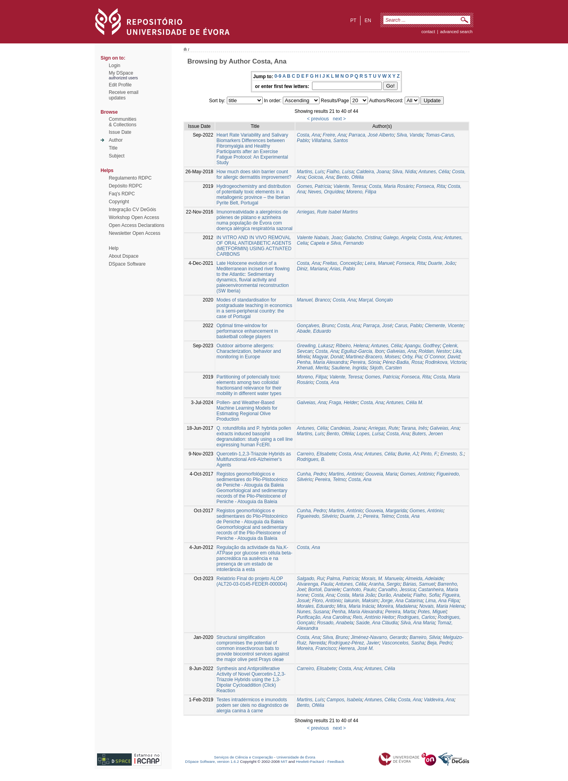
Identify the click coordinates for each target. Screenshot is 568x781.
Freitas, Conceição (342, 263)
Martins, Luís (310, 171)
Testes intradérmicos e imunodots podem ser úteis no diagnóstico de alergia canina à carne (253, 705)
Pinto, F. (429, 454)
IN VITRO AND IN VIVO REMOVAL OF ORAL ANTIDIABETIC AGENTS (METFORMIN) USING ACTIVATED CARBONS (254, 246)
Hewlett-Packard (310, 761)
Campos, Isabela (344, 699)
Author (116, 140)
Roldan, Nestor (434, 351)
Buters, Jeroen (427, 433)
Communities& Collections (122, 121)
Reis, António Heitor (373, 617)
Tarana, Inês (414, 428)
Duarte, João (441, 263)
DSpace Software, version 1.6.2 (212, 761)
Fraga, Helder (343, 402)
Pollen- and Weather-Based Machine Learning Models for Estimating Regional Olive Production (247, 411)
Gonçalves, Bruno (315, 325)
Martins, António (345, 474)
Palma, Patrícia (343, 578)
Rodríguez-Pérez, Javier (353, 643)
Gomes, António (417, 474)
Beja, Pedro (439, 643)
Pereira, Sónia (365, 362)
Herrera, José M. (356, 648)
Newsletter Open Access (135, 233)
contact (428, 31)
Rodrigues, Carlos (416, 617)
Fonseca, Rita (430, 186)
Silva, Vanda (409, 135)
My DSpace (121, 73)
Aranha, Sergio (384, 584)
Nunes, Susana (313, 611)
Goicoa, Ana (321, 177)
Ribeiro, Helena (352, 345)
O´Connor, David (442, 357)
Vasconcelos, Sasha (403, 643)
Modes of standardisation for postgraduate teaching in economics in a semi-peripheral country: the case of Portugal (254, 308)
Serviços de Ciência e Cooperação (243, 757)
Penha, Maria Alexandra (322, 362)
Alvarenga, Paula (315, 584)
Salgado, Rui (310, 578)
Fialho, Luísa (340, 171)
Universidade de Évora (296, 757)
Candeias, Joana (348, 428)
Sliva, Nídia (404, 171)
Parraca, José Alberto (371, 135)
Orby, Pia (412, 357)
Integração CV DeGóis (132, 209)
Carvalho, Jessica (397, 589)
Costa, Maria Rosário (391, 186)
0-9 (278, 76)
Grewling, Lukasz (315, 345)
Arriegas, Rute (383, 428)
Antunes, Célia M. (405, 402)
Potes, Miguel (432, 611)
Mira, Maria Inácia (355, 606)
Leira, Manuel (379, 263)
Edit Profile (120, 85)
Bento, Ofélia (350, 177)
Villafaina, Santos (330, 140)
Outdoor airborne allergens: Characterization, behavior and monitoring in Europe (249, 351)
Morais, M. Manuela (382, 578)
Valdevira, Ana (439, 699)
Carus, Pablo (408, 325)
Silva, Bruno (335, 637)
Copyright (119, 201)
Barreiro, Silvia (424, 637)
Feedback (335, 761)
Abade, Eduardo (314, 331)
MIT (284, 761)
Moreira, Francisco (316, 648)
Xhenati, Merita (313, 368)
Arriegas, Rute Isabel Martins (327, 212)
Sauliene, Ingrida (349, 368)
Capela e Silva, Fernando (337, 243)
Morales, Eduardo (315, 606)
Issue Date (120, 132)
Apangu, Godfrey (422, 345)
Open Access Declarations (136, 225)
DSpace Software (127, 264)
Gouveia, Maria (381, 474)
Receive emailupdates (123, 95)
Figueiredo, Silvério (317, 516)
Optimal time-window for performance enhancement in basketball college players (247, 331)
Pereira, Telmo (330, 479)
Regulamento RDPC (130, 178)
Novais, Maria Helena (442, 606)
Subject (117, 156)
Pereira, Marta (400, 611)
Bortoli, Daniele (324, 589)
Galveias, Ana (401, 351)
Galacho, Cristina (362, 237)
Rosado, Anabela (335, 623)
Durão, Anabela (394, 595)
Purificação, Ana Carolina (323, 617)
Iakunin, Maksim (361, 600)
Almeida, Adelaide (424, 578)
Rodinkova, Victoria (445, 362)
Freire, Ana (334, 135)
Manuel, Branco (313, 300)
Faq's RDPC (122, 194)
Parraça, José (377, 325)
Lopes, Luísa (370, 433)
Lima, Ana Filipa (442, 600)
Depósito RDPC (125, 186)
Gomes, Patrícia (314, 186)
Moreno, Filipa (361, 192)
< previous (318, 119)
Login (114, 65)
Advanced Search (456, 31)
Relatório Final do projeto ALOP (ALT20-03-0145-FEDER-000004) (252, 581)
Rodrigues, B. (311, 459)
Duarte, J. (350, 516)
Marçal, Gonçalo (376, 300)
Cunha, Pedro (311, 474)
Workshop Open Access (134, 217)
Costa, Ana (308, 135)
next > (339, 119)
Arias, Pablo (342, 269)
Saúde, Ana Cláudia (377, 623)
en (367, 20)
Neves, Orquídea (326, 192)
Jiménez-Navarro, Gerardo (379, 637)
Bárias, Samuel (419, 584)
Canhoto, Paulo (359, 589)
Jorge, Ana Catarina (402, 600)
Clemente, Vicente (444, 325)
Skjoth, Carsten (386, 368)
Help (114, 248)
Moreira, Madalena (397, 606)
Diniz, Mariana (312, 269)
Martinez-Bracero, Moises (373, 357)
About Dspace (123, 256)
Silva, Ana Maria (417, 623)
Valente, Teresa (349, 186)
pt (353, 20)
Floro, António (326, 600)
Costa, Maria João (356, 595)
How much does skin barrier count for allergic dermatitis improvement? (254, 174)
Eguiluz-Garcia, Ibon (362, 351)
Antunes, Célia (434, 171)
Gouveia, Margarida (386, 510)
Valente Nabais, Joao (319, 237)
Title (113, 148)
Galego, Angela (399, 237)
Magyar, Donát (327, 357)
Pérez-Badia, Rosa (402, 362)
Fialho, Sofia (426, 595)
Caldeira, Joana (372, 171)
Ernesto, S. (451, 454)
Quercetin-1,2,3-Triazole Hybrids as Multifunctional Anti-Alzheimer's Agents (254, 459)
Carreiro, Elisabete (316, 454)
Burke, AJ (408, 454)
